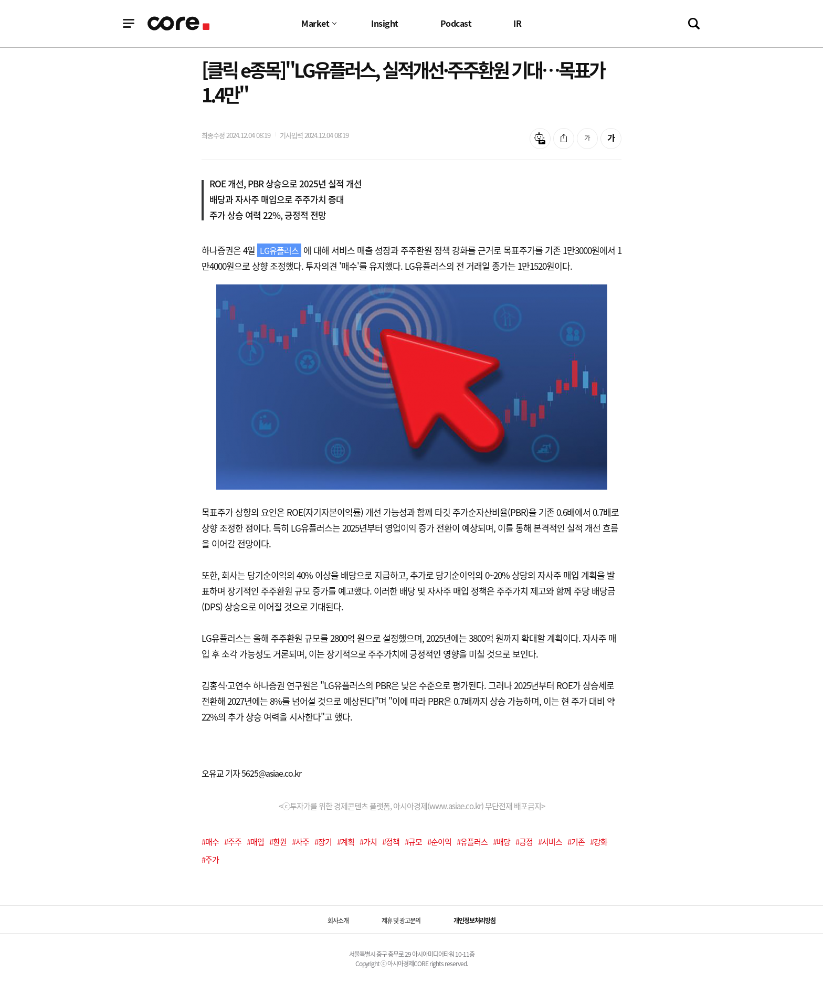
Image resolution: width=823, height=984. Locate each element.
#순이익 (439, 842)
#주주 (232, 842)
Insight (384, 23)
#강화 (598, 842)
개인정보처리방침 (474, 920)
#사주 (300, 842)
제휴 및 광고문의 (401, 920)
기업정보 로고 (178, 23)
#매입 (255, 842)
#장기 (323, 842)
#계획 (345, 842)
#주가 (210, 859)
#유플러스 (472, 842)
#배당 (501, 842)
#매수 (210, 842)
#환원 (278, 842)
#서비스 (550, 842)
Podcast (456, 23)
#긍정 (524, 842)
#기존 (576, 842)
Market (315, 23)
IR (517, 23)
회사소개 (338, 920)
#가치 (368, 842)
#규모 (413, 842)
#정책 (390, 842)
